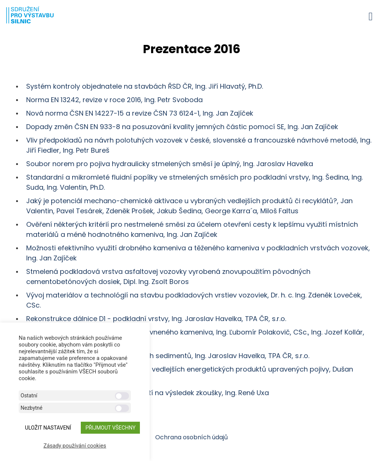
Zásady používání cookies (74, 445)
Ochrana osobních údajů (191, 437)
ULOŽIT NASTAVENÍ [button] (48, 428)
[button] (371, 16)
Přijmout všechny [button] (110, 428)
